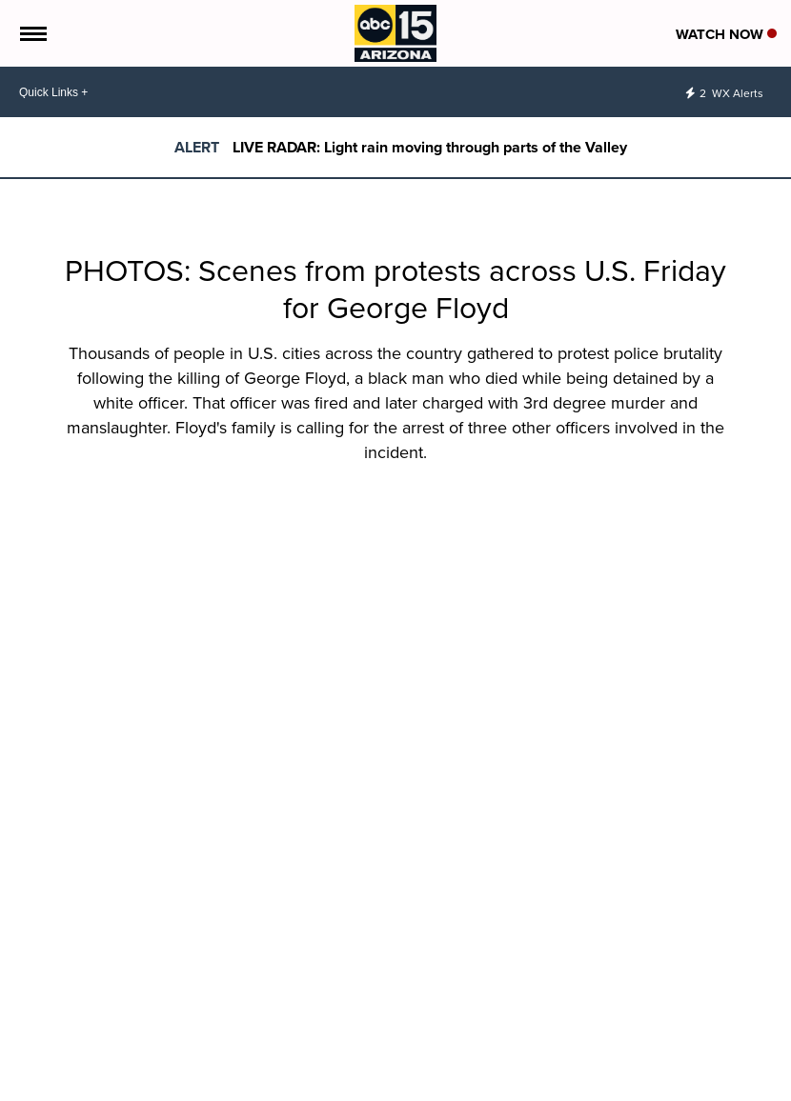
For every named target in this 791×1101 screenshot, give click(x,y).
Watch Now (726, 34)
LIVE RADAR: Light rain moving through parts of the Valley (430, 147)
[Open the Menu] (32, 33)
